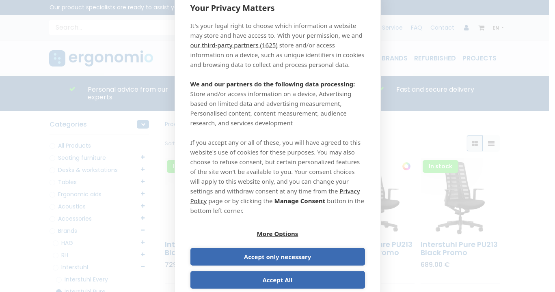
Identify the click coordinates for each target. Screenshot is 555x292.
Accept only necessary (322, 245)
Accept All (277, 268)
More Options (232, 245)
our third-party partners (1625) (234, 56)
